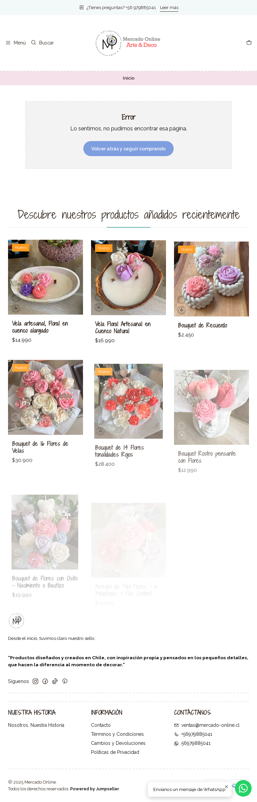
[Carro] (249, 43)
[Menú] (15, 43)
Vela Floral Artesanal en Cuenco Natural (123, 341)
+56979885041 (193, 734)
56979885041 (192, 743)
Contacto (101, 725)
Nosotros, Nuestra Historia (36, 725)
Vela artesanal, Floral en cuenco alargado (40, 335)
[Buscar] (42, 43)
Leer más (169, 7)
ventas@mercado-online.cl (207, 725)
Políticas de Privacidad (115, 752)
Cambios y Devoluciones (118, 743)
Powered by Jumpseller (94, 788)
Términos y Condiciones (117, 734)
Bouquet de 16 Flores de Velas (40, 474)
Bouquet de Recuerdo (202, 346)
